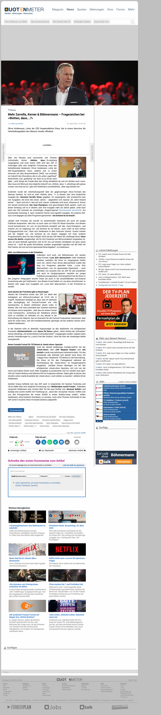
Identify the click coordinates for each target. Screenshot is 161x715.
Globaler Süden (82, 21)
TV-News (45, 686)
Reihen (25, 688)
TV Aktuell (16, 700)
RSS (4, 686)
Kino (110, 9)
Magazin (57, 9)
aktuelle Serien (95, 700)
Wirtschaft (45, 689)
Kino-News (104, 686)
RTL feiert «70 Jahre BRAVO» (109, 274)
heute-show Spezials (61, 426)
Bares (31, 417)
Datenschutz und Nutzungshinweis (125, 692)
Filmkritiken (35, 700)
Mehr (131, 9)
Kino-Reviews (85, 689)
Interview (25, 689)
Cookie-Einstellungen (127, 695)
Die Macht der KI (61, 21)
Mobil (5, 689)
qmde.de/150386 (80, 433)
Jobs (122, 688)
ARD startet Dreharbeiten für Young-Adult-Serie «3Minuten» (116, 374)
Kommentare (16, 410)
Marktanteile (66, 688)
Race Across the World (71, 423)
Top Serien (130, 700)
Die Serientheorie (40, 21)
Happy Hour (68, 420)
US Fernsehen (44, 700)
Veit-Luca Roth (17, 123)
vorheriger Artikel (17, 450)
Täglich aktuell (66, 689)
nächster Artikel (77, 450)
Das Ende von (101, 21)
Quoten (81, 9)
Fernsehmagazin (26, 700)
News (70, 9)
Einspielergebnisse (107, 689)
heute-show (44, 426)
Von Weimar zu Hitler (16, 21)
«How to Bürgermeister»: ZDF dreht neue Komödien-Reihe (114, 278)
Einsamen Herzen (32, 420)
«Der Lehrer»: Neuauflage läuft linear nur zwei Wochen (115, 343)
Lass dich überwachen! (34, 423)
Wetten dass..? (14, 426)
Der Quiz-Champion (66, 417)
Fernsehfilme (86, 700)
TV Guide (70, 700)
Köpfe (44, 693)
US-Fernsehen (46, 695)
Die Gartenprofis (15, 420)
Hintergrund (26, 686)
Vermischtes (46, 688)
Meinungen (97, 9)
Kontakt (122, 689)
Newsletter (6, 688)
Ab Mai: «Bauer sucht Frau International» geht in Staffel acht (117, 270)
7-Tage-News (7, 691)
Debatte (83, 686)
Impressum (123, 697)
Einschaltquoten (61, 700)
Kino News (9, 700)
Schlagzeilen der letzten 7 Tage (110, 285)
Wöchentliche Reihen (68, 686)
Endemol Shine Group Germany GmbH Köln (113, 388)
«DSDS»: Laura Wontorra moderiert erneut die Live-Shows (116, 260)
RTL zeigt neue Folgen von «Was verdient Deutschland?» (114, 265)
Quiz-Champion (52, 423)
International (46, 691)
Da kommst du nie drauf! (46, 417)
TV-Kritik (84, 688)
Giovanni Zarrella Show (51, 420)
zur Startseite (46, 450)
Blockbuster (77, 700)
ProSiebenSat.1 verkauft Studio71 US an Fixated (117, 282)
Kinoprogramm (106, 700)
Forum (120, 9)
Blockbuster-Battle (106, 691)
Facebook (6, 693)
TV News (52, 700)
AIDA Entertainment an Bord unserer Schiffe (112, 402)
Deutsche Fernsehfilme (119, 700)
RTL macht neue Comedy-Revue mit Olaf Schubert (114, 255)
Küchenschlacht (15, 423)
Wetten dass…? (30, 426)
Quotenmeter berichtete (70, 210)
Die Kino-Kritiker (106, 688)
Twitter (5, 695)
